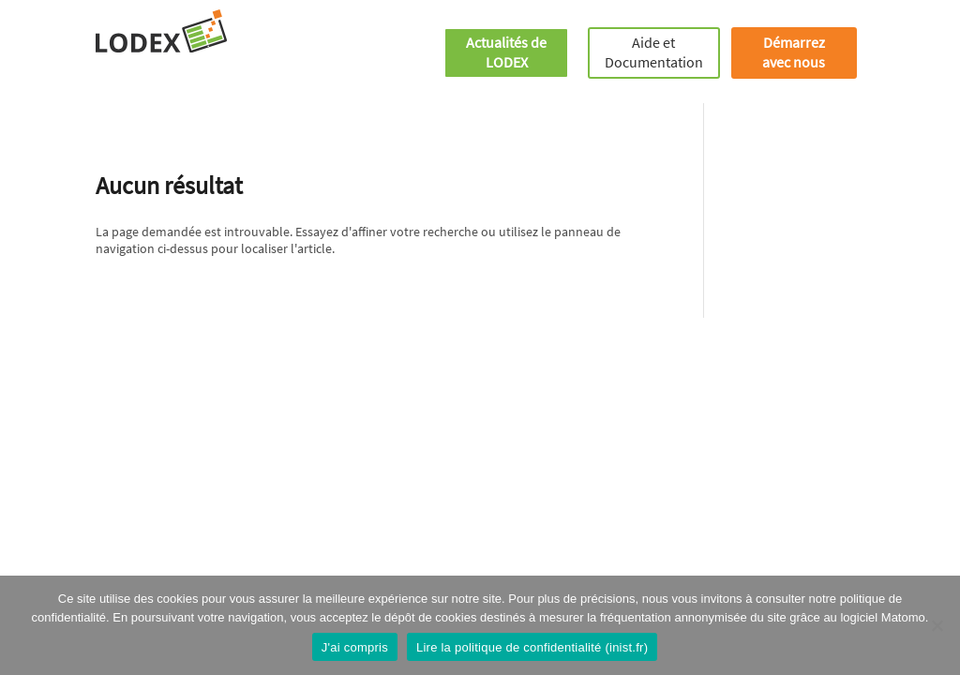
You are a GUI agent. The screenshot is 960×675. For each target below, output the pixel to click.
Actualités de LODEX (506, 52)
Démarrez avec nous (793, 52)
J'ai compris (355, 647)
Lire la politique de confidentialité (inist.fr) (532, 647)
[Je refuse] (936, 625)
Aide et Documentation (654, 52)
